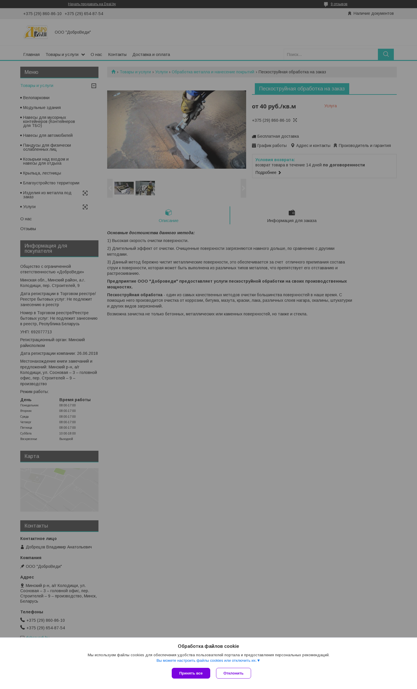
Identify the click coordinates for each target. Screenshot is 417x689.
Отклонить (234, 673)
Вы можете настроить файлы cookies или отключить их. (206, 660)
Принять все (191, 673)
